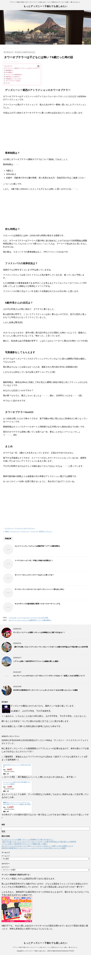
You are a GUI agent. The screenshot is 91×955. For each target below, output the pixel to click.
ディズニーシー (9, 528)
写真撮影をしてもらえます (13, 79)
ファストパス (34, 531)
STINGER (71, 951)
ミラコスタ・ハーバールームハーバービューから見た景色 (28, 618)
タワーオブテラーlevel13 (13, 81)
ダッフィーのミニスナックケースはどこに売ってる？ (34, 575)
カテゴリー (6, 867)
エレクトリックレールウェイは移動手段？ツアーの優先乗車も (37, 546)
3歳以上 (7, 531)
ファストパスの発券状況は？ (14, 74)
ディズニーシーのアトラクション (25, 528)
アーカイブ (6, 856)
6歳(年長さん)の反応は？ (13, 76)
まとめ (8, 83)
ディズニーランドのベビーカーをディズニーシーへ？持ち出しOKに (39, 589)
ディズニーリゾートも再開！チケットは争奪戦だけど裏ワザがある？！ (39, 632)
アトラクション (15, 531)
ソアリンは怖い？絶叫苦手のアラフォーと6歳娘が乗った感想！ (36, 661)
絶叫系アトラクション (45, 531)
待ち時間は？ (10, 72)
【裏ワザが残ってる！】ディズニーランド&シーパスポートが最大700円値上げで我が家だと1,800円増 (50, 647)
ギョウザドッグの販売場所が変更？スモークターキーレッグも (37, 604)
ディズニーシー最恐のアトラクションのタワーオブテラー (23, 68)
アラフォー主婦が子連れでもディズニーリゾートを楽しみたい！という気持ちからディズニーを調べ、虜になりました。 (45, 947)
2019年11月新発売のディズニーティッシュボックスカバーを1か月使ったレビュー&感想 (45, 690)
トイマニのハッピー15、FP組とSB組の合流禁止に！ (34, 560)
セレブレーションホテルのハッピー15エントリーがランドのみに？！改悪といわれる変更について (49, 676)
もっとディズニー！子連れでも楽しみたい (45, 6)
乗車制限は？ (10, 70)
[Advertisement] (45, 133)
